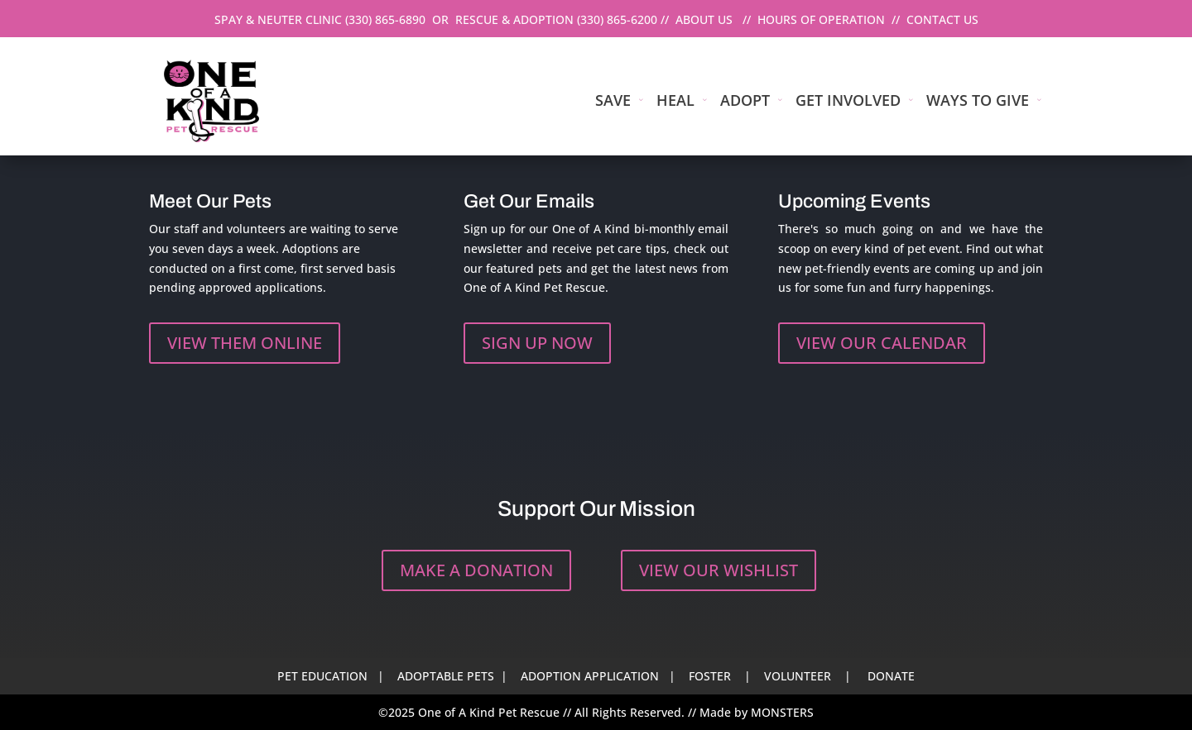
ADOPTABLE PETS (445, 676)
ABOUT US (704, 19)
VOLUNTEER (797, 676)
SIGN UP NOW (537, 343)
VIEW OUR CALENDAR (881, 343)
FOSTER (710, 676)
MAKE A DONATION (476, 570)
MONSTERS (782, 712)
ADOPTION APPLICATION (590, 676)
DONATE (891, 676)
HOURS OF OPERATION (821, 19)
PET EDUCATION (322, 676)
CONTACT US (942, 19)
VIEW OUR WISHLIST (718, 570)
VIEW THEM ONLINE (244, 343)
